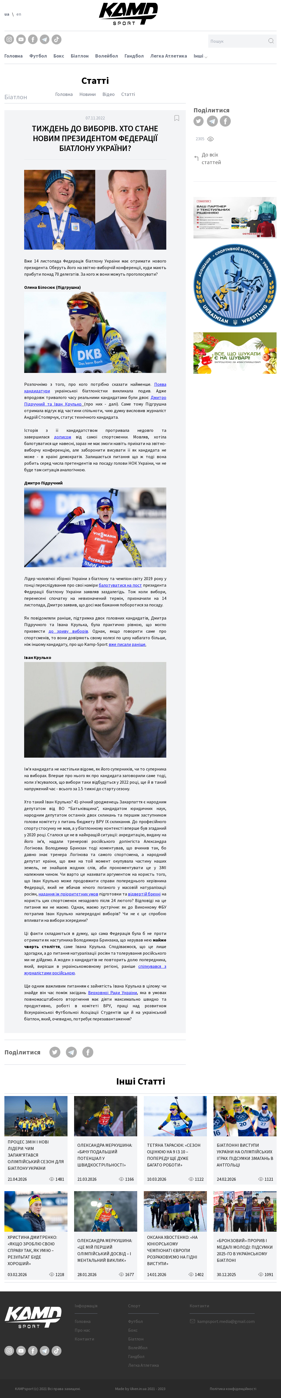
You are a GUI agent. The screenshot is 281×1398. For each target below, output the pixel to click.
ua (6, 14)
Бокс (59, 56)
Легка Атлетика (168, 56)
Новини (87, 94)
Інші (200, 56)
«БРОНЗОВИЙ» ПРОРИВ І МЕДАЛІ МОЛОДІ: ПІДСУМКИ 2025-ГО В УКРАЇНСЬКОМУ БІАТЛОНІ (245, 1250)
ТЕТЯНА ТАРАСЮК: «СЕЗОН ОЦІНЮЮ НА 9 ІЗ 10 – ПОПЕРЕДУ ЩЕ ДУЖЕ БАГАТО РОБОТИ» (174, 1155)
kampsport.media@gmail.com (226, 1321)
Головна (13, 56)
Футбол (38, 56)
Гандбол (134, 56)
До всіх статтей (211, 158)
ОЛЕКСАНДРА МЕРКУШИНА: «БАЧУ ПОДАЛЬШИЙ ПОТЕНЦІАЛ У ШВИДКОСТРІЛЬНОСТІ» (104, 1155)
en (18, 14)
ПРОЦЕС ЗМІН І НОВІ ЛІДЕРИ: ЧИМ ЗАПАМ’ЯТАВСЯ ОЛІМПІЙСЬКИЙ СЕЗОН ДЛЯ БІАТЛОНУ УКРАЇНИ (36, 1155)
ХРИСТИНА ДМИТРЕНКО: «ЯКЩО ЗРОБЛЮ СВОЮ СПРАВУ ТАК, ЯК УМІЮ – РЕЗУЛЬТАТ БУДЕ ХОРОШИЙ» (32, 1250)
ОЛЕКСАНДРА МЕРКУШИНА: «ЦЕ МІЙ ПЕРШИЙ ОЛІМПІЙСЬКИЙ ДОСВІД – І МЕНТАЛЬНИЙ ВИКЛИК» (104, 1250)
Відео (108, 94)
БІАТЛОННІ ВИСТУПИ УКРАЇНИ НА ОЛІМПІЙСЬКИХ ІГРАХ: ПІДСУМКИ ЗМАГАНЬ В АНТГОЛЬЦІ (245, 1155)
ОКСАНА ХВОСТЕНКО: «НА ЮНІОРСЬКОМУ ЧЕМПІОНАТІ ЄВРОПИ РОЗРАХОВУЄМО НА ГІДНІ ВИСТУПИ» (172, 1250)
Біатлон (80, 56)
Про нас (82, 1330)
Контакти (84, 1339)
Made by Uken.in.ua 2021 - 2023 (140, 1388)
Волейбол (106, 56)
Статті (128, 94)
